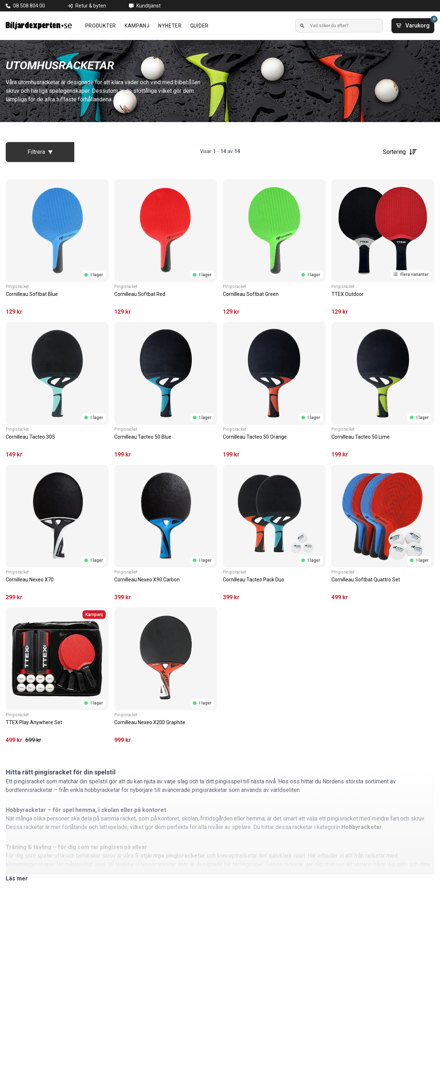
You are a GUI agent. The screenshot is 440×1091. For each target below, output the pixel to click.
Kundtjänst (148, 6)
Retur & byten (90, 6)
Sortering (400, 152)
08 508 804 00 (29, 6)
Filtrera (40, 151)
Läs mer (17, 878)
